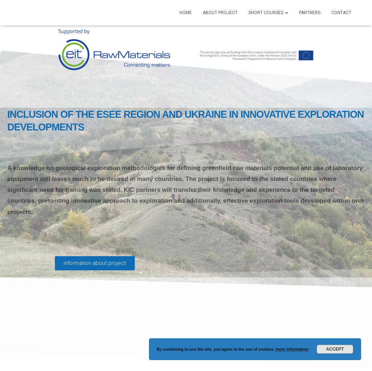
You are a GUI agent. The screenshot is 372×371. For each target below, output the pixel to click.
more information (291, 349)
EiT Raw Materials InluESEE (53, 315)
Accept (335, 349)
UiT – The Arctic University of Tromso (308, 324)
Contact (341, 12)
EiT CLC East (36, 307)
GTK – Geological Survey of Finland (305, 315)
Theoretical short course (171, 307)
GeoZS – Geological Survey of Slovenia (310, 332)
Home (185, 12)
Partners (309, 12)
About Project (220, 12)
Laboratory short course (171, 299)
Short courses (268, 12)
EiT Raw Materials (42, 299)
